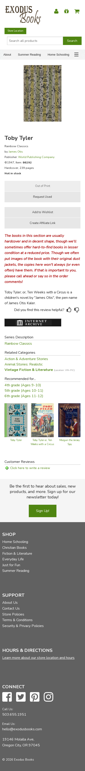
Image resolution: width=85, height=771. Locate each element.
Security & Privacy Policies (23, 625)
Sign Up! (42, 510)
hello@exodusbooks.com (22, 729)
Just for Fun (11, 565)
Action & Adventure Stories (26, 358)
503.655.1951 (14, 714)
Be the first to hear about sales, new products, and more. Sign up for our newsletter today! (43, 491)
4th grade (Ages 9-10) (23, 385)
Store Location (15, 31)
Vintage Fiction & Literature (40, 369)
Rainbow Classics (18, 343)
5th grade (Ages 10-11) (24, 390)
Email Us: (8, 724)
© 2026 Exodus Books (18, 759)
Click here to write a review (30, 468)
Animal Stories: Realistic (24, 364)
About (7, 54)
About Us (10, 602)
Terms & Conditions (17, 620)
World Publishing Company (36, 157)
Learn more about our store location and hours (38, 657)
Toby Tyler (16, 440)
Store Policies (13, 614)
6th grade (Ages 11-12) (24, 396)
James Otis (16, 151)
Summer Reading (29, 54)
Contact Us (11, 608)
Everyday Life (13, 559)
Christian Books (14, 547)
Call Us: (7, 709)
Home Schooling (58, 54)
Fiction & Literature (17, 553)
